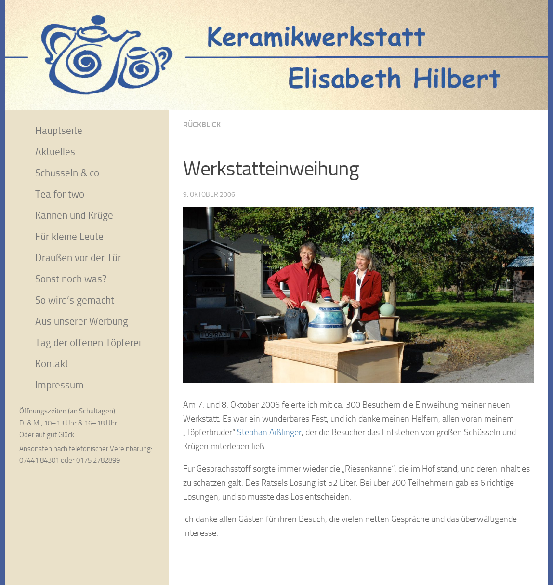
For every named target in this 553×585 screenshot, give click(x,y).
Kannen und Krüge (74, 215)
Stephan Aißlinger (269, 432)
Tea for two (59, 194)
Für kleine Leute (69, 236)
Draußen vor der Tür (78, 258)
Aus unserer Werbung (81, 321)
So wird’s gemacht (74, 300)
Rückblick (202, 124)
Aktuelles (55, 152)
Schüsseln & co (67, 173)
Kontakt (51, 364)
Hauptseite (58, 130)
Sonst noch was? (70, 279)
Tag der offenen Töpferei (88, 342)
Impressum (59, 385)
